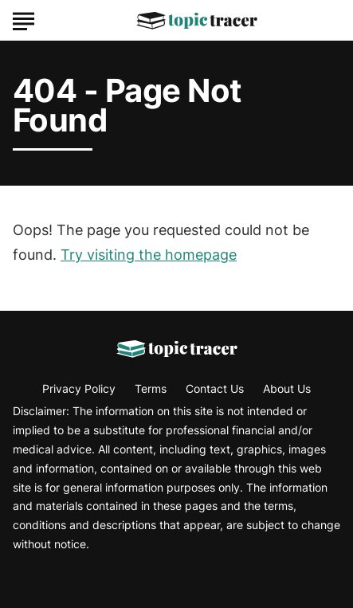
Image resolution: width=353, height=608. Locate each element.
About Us (287, 388)
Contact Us (215, 388)
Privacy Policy (79, 388)
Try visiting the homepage (149, 254)
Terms (151, 388)
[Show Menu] (23, 19)
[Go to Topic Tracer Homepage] (197, 20)
